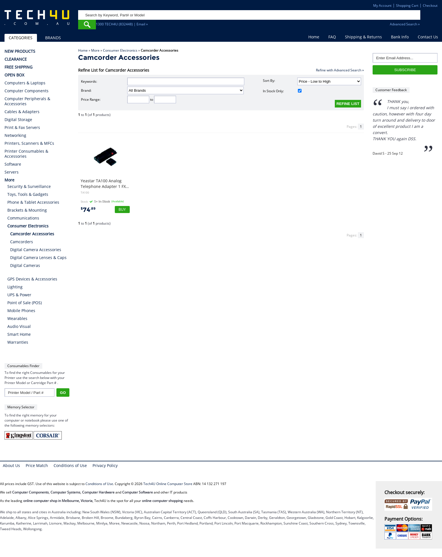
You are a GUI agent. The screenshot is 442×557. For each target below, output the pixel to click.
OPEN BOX (14, 75)
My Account (382, 5)
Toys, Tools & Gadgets (27, 194)
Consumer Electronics (120, 50)
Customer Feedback (391, 89)
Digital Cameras (25, 265)
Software (13, 164)
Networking (15, 135)
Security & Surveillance (29, 186)
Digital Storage (18, 119)
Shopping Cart (407, 5)
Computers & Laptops (25, 82)
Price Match (37, 465)
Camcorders (21, 241)
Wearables (17, 318)
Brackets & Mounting (27, 210)
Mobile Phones (21, 310)
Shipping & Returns (363, 37)
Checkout (430, 5)
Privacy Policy (105, 465)
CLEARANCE (16, 59)
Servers (12, 172)
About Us (11, 465)
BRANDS (53, 37)
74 (88, 210)
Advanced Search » (405, 24)
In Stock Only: (282, 91)
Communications (23, 218)
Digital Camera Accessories (35, 249)
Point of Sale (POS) (24, 302)
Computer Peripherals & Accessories (27, 101)
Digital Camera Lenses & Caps (38, 257)
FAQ (332, 37)
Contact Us (428, 37)
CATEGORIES (20, 37)
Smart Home (19, 334)
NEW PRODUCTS (20, 51)
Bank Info (400, 37)
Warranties (17, 342)
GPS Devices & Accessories (32, 279)
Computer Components (27, 90)
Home (313, 37)
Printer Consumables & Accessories (26, 154)
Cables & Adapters (22, 111)
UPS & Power (19, 294)
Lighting (15, 287)
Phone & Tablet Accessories (33, 202)
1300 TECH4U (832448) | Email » (122, 24)
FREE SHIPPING (18, 67)
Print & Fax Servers (22, 127)
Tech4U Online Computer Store (167, 483)
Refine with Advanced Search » (340, 70)
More (95, 50)
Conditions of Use (70, 465)
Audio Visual (19, 326)
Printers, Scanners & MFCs (29, 143)
